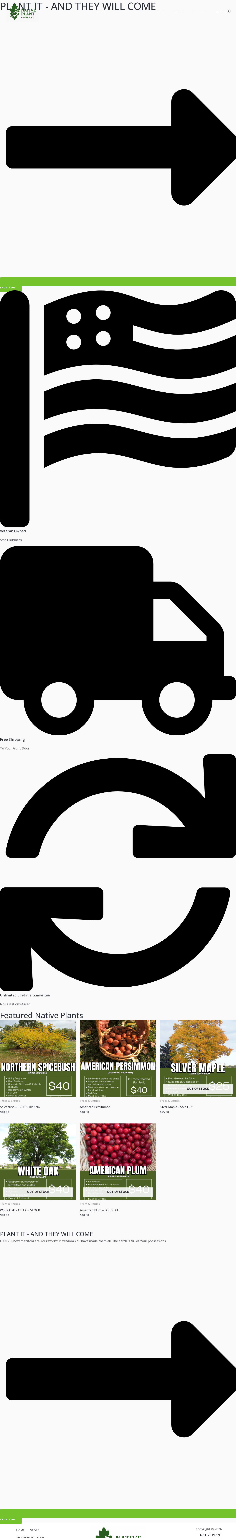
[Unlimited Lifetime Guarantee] (118, 990)
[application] (128, 12)
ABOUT (180, 12)
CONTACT (199, 12)
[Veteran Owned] (118, 526)
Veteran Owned (14, 530)
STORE (123, 12)
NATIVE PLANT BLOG (152, 12)
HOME (105, 12)
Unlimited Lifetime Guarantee (27, 995)
